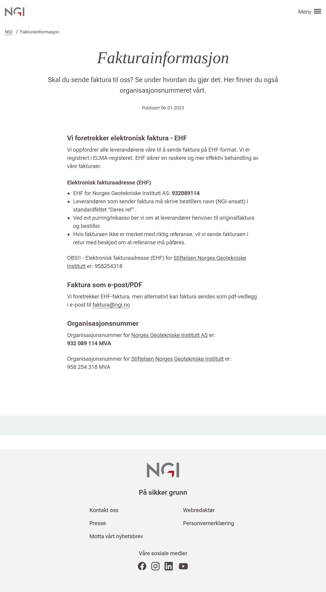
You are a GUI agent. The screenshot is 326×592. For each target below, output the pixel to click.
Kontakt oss (104, 510)
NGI (8, 32)
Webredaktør (199, 510)
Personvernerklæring (208, 523)
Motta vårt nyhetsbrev (116, 536)
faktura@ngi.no (111, 304)
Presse (98, 523)
